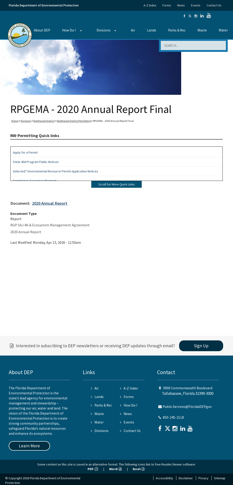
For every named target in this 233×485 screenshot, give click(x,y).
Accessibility (164, 478)
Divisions (104, 30)
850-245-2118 (173, 417)
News (181, 5)
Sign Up (201, 345)
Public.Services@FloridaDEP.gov (187, 406)
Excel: (138, 469)
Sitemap (219, 478)
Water (97, 422)
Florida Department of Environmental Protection (44, 5)
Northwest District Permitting (74, 121)
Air (133, 30)
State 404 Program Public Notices (36, 162)
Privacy (203, 478)
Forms (166, 5)
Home (14, 121)
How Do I (69, 30)
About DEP (42, 30)
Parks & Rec (177, 30)
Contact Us (214, 5)
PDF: (93, 469)
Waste (202, 30)
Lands (151, 30)
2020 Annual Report (49, 203)
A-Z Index (150, 5)
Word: (115, 469)
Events (195, 5)
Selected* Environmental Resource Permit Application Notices (55, 171)
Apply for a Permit (25, 152)
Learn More (29, 446)
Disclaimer (186, 478)
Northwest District (44, 121)
